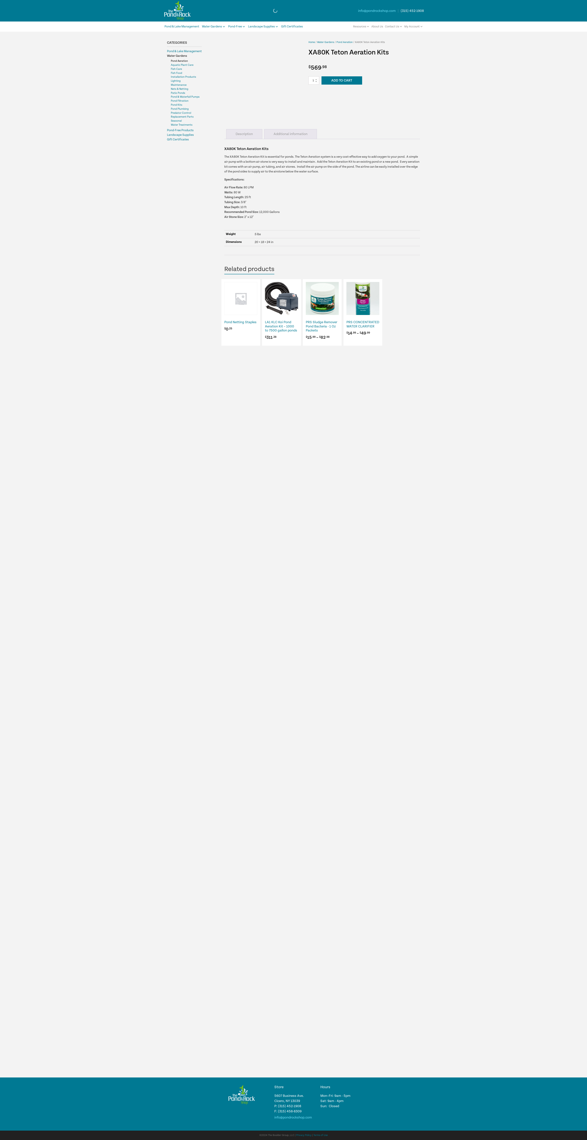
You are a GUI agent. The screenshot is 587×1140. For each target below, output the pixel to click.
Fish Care (176, 69)
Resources (361, 26)
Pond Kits (176, 104)
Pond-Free (236, 26)
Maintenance (179, 85)
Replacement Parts (182, 116)
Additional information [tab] (290, 134)
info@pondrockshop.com (377, 11)
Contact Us (393, 26)
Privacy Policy (304, 1135)
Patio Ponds (178, 93)
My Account (413, 26)
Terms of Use (320, 1135)
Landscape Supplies (263, 26)
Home (311, 42)
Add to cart (341, 80)
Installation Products (183, 76)
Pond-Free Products (180, 130)
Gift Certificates (292, 26)
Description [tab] (244, 134)
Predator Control (181, 113)
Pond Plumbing (180, 108)
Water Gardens (213, 26)
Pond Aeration (179, 61)
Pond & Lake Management (181, 26)
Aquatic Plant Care (182, 65)
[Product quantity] (313, 80)
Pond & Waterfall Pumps (185, 96)
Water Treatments (181, 124)
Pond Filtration (179, 100)
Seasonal (176, 120)
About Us (377, 26)
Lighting (176, 80)
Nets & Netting (179, 89)
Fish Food (176, 73)
